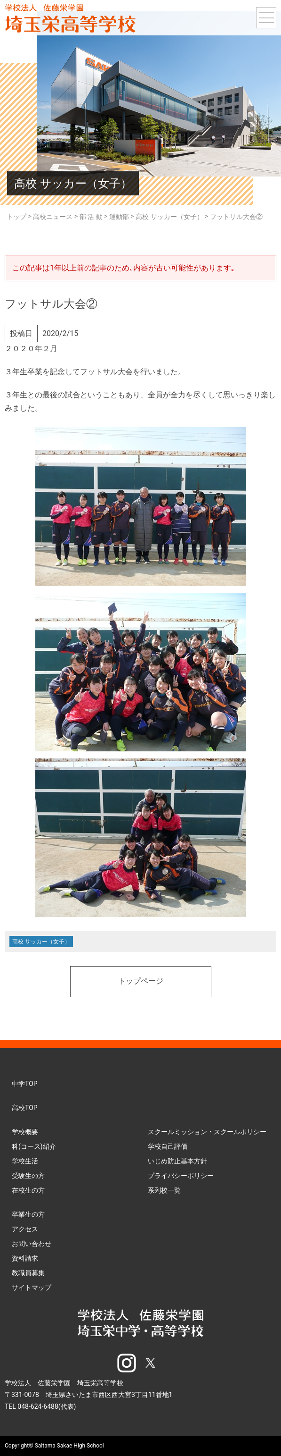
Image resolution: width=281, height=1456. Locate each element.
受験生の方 (28, 1175)
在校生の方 (28, 1190)
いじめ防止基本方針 (177, 1161)
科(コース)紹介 (34, 1146)
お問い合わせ (31, 1243)
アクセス (25, 1229)
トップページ (140, 981)
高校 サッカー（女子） (41, 941)
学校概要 (25, 1132)
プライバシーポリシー (181, 1175)
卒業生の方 (28, 1214)
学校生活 (25, 1161)
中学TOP (25, 1083)
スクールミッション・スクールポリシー (207, 1132)
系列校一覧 (164, 1190)
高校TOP (25, 1107)
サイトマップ (31, 1287)
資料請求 (25, 1258)
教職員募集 (28, 1273)
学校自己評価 (167, 1146)
